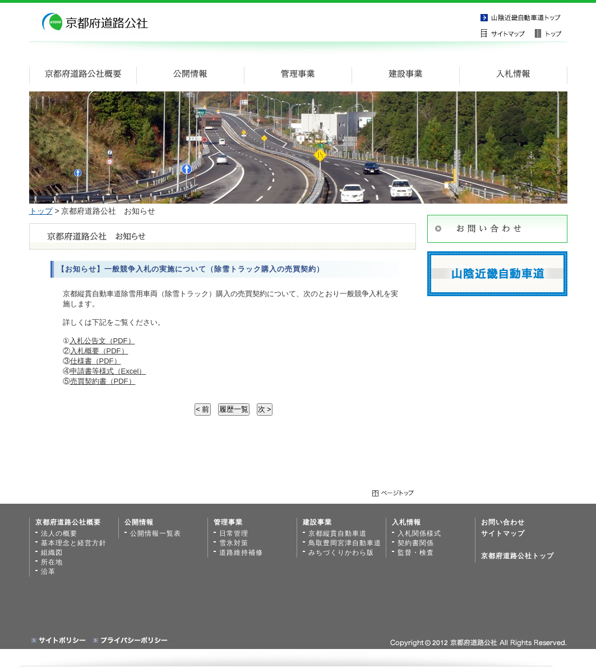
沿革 (48, 572)
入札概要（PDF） (99, 351)
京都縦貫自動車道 (522, 16)
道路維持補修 (241, 552)
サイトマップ (506, 33)
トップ (41, 210)
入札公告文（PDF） (102, 341)
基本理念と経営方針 (74, 543)
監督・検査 (416, 552)
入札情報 (406, 522)
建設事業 (317, 522)
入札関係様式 (419, 533)
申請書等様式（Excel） (108, 371)
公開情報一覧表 (155, 533)
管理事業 (228, 522)
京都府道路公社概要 (68, 522)
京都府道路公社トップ (517, 556)
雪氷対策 (233, 543)
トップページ (550, 33)
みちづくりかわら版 (341, 552)
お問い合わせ (503, 522)
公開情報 (139, 522)
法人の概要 (59, 533)
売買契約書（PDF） (103, 381)
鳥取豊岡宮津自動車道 (344, 543)
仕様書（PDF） (95, 361)
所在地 (52, 562)
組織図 (52, 552)
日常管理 (233, 533)
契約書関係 (416, 543)
